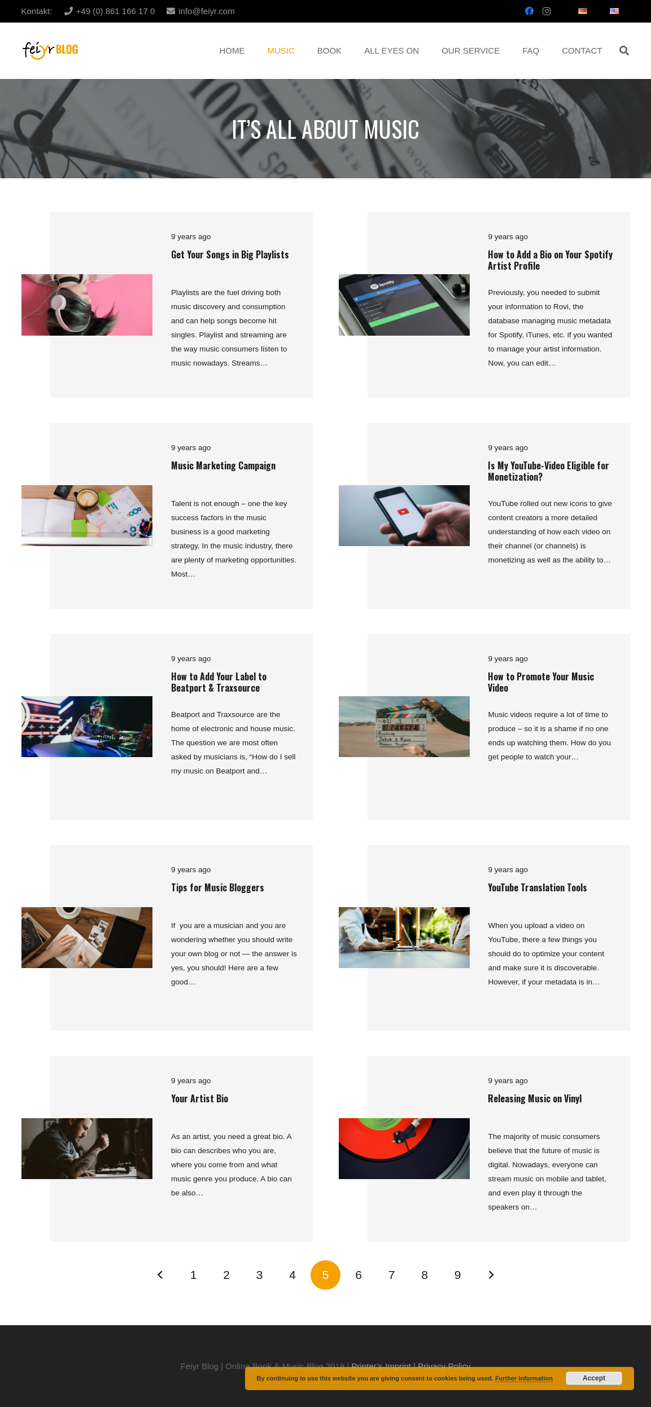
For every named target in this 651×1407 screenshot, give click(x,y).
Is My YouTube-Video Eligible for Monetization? (548, 471)
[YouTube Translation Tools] (404, 914)
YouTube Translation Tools (537, 887)
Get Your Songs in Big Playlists (230, 254)
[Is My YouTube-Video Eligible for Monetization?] (404, 492)
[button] (624, 51)
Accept (594, 1378)
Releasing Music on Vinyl (535, 1098)
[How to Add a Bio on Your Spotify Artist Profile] (404, 281)
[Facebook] (529, 11)
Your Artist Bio (199, 1098)
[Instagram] (546, 11)
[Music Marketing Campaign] (86, 492)
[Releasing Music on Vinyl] (404, 1125)
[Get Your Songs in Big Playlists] (86, 281)
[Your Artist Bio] (86, 1125)
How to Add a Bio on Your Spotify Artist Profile (550, 260)
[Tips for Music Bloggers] (86, 914)
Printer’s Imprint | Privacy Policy (411, 1366)
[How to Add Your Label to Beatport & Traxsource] (86, 703)
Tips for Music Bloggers (217, 887)
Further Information (524, 1378)
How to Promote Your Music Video (541, 682)
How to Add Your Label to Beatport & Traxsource (218, 682)
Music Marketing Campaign (223, 465)
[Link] (50, 51)
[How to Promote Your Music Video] (404, 703)
